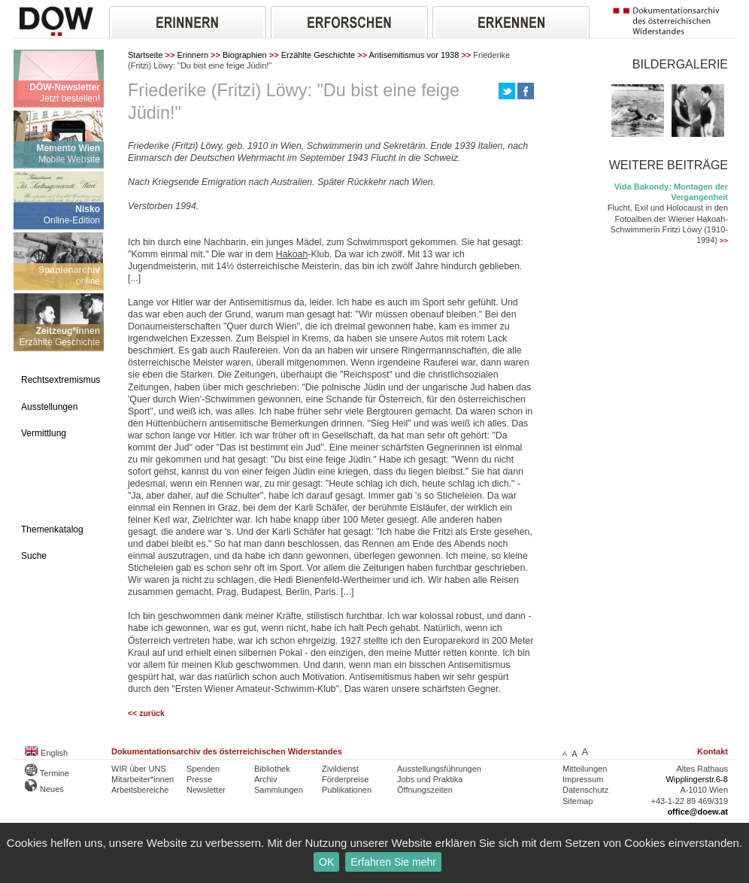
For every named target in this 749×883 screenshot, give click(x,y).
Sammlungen (278, 789)
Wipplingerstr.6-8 (697, 779)
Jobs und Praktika (429, 779)
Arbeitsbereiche (139, 789)
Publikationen (346, 789)
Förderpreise (345, 779)
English (46, 752)
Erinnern (192, 54)
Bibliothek (272, 768)
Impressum (583, 779)
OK (326, 862)
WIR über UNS (138, 768)
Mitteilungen (585, 768)
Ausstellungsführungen (439, 768)
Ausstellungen (49, 407)
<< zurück (146, 713)
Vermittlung (43, 433)
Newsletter (206, 789)
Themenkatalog (52, 529)
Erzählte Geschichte (318, 54)
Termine (47, 773)
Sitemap (578, 801)
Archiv (265, 779)
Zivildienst (340, 768)
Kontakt (712, 751)
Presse (199, 779)
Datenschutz (585, 789)
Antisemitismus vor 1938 (414, 54)
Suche (34, 556)
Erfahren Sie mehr (393, 862)
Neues (44, 788)
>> (724, 240)
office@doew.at (697, 811)
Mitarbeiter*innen (142, 779)
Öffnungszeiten (425, 789)
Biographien (245, 54)
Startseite (145, 54)
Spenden (203, 768)
